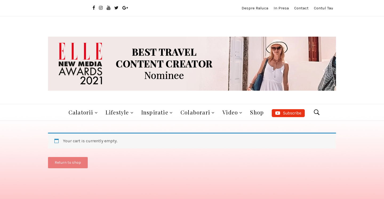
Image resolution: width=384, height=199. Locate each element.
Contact (301, 8)
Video (230, 112)
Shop (257, 112)
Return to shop (68, 162)
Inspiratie (154, 112)
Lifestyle (117, 112)
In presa (281, 8)
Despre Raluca (255, 8)
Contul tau (323, 8)
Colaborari (195, 112)
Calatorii (81, 112)
